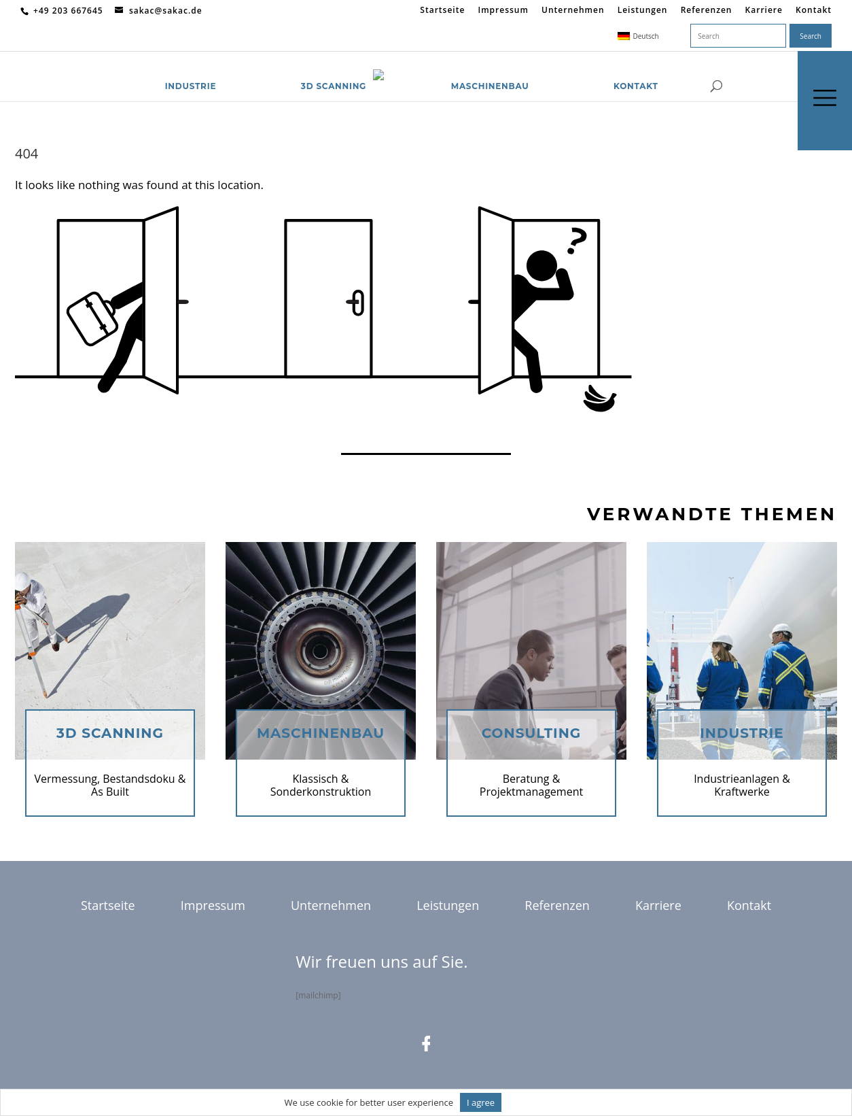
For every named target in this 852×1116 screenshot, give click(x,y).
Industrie (191, 69)
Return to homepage (70, 430)
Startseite (442, 11)
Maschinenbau (490, 69)
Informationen (537, 1102)
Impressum (503, 11)
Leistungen (643, 11)
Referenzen (706, 11)
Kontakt (814, 11)
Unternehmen (573, 11)
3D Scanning (333, 69)
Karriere (764, 11)
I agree (481, 1102)
